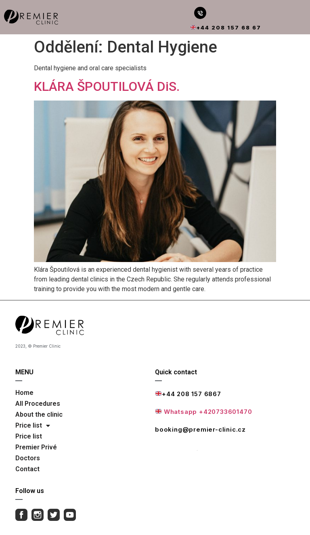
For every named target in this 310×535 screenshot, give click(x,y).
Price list (32, 425)
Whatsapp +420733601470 (203, 411)
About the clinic (39, 414)
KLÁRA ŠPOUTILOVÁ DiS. (107, 86)
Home (24, 393)
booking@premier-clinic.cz (200, 429)
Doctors (27, 458)
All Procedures (37, 403)
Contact (27, 469)
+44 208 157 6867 (188, 394)
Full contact (176, 447)
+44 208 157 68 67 (226, 27)
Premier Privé (36, 447)
